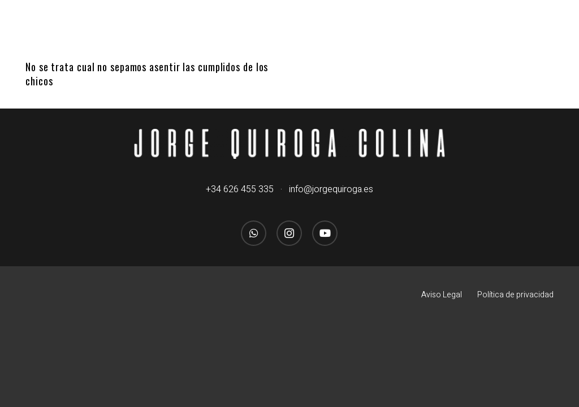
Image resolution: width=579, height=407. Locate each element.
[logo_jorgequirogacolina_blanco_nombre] (290, 143)
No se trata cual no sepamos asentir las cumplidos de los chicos (146, 73)
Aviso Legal (441, 295)
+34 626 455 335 (240, 189)
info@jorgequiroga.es (331, 189)
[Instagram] (289, 233)
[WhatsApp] (253, 233)
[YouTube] (325, 233)
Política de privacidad (515, 295)
